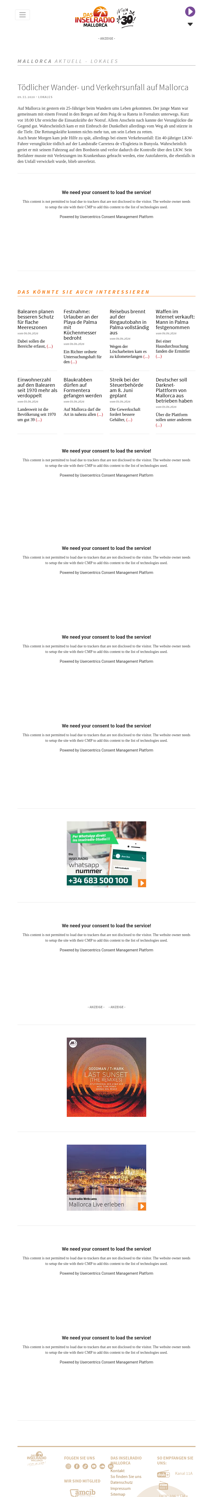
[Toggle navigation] (22, 15)
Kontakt (117, 1470)
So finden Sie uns (125, 1476)
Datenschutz (121, 1482)
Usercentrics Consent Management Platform (116, 217)
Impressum (120, 1488)
